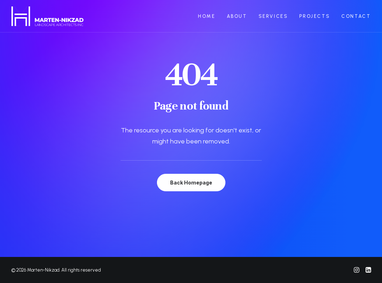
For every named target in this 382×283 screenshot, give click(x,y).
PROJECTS (314, 16)
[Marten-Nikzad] (47, 16)
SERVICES (273, 16)
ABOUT (237, 16)
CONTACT (356, 16)
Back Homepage (191, 183)
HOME (206, 16)
